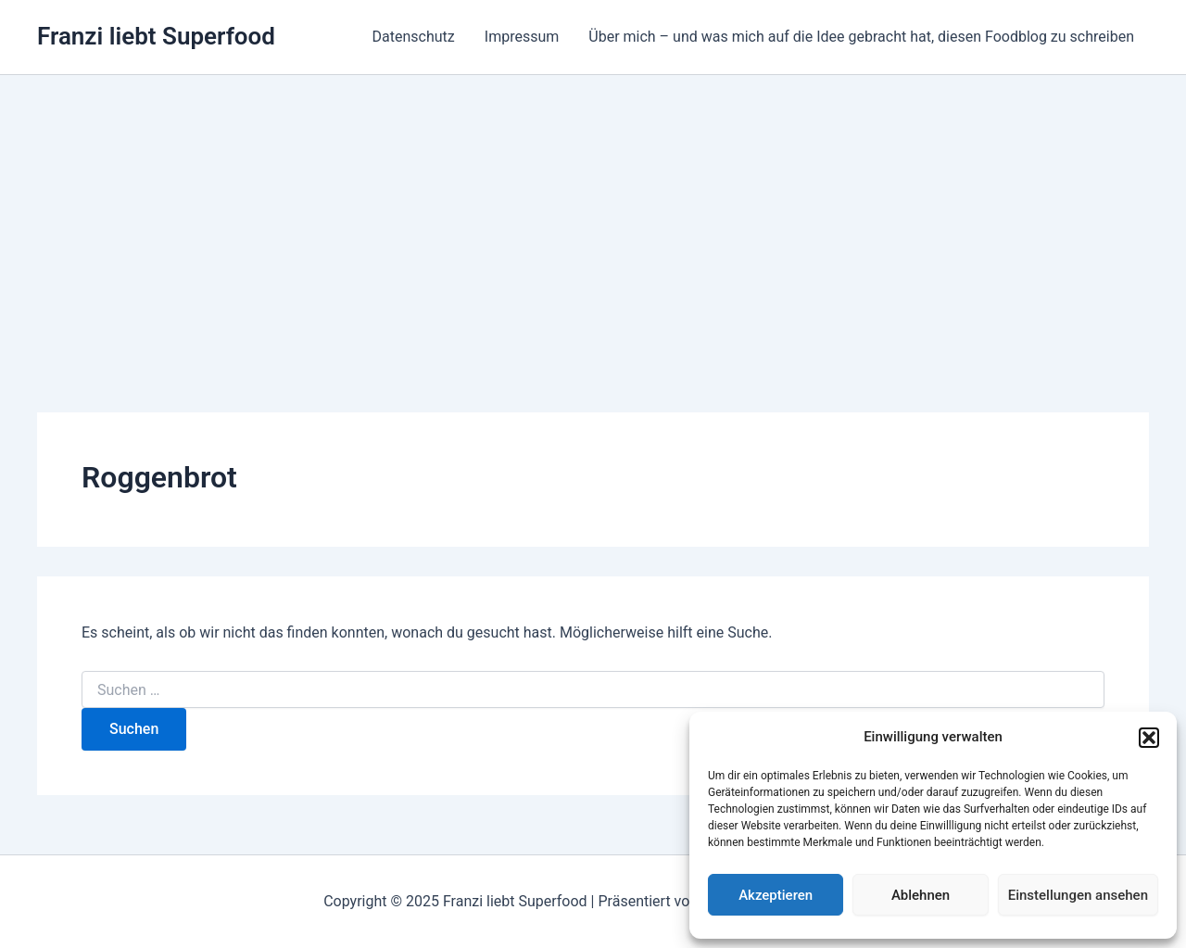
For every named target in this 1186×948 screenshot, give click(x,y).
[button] (1149, 737)
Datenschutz (413, 36)
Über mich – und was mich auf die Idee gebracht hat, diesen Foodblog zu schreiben (861, 36)
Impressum (522, 36)
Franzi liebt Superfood (156, 36)
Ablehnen (920, 895)
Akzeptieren (775, 895)
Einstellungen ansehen (1078, 895)
